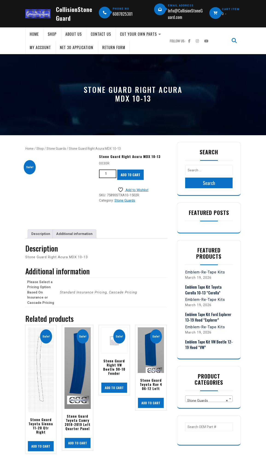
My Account (40, 47)
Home (34, 34)
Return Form (113, 47)
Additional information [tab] (74, 234)
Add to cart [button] (40, 446)
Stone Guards (56, 148)
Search (209, 182)
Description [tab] (40, 234)
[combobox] (209, 399)
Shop (52, 34)
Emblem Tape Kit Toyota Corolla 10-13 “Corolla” (203, 289)
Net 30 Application (76, 47)
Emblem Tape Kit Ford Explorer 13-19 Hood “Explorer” (208, 317)
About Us (73, 34)
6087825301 (123, 14)
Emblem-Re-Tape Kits (205, 272)
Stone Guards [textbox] (207, 400)
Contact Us (101, 34)
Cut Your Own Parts (138, 34)
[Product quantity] (107, 174)
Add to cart (130, 174)
